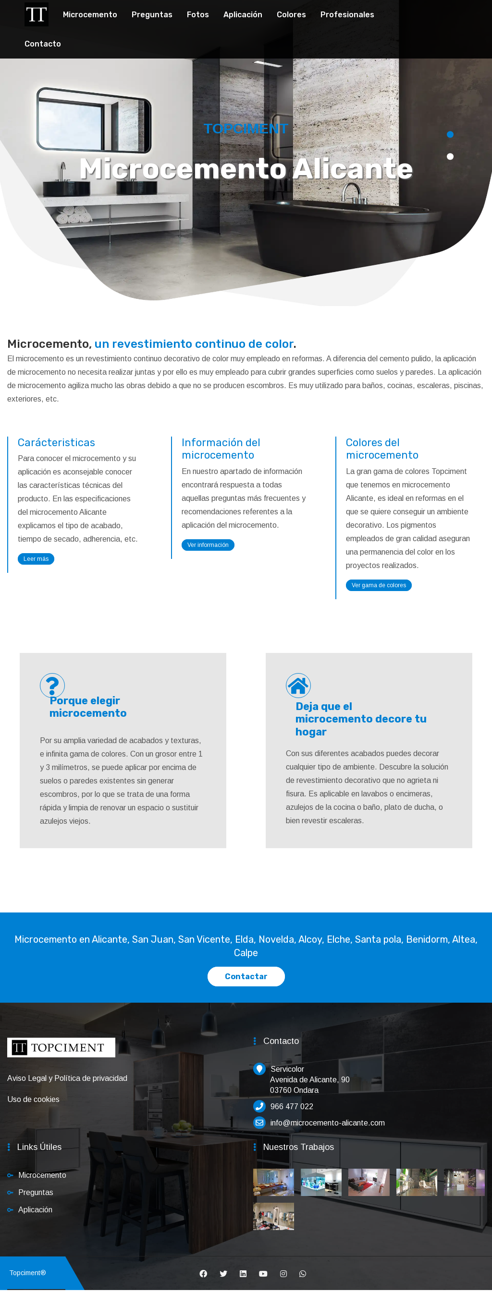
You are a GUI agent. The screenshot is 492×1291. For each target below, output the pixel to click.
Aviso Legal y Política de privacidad (67, 1078)
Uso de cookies (33, 1099)
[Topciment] (37, 13)
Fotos (198, 14)
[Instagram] (283, 1274)
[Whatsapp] (302, 1274)
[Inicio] (61, 1052)
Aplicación (242, 14)
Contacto (43, 43)
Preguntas (152, 14)
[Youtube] (263, 1274)
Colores (291, 14)
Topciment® (25, 1273)
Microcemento (90, 14)
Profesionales (347, 14)
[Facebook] (203, 1274)
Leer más (36, 559)
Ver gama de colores (379, 585)
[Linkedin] (243, 1274)
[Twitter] (223, 1274)
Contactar (246, 976)
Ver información (208, 545)
